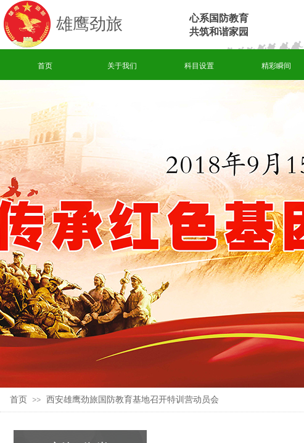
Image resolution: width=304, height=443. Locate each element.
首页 (45, 66)
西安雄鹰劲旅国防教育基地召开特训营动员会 (132, 399)
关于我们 (122, 66)
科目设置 (199, 66)
